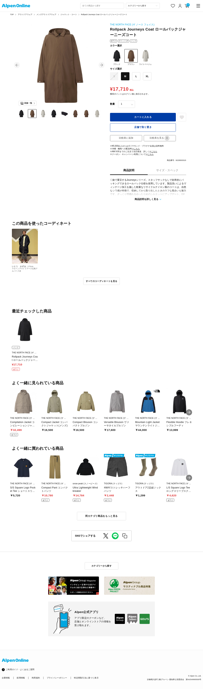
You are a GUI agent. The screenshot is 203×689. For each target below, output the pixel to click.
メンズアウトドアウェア (46, 14)
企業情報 (6, 678)
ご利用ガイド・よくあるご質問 (20, 669)
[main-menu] (198, 6)
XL (147, 76)
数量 (112, 104)
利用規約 (36, 678)
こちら (137, 149)
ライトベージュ (145, 57)
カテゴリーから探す (101, 566)
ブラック (117, 57)
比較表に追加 (126, 137)
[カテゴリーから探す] (143, 6)
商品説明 (128, 170)
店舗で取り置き (143, 127)
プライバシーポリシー (57, 678)
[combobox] (102, 6)
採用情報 (21, 678)
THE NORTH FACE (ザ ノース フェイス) (132, 24)
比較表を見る (159, 138)
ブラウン (131, 57)
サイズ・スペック (167, 170)
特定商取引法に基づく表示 (86, 678)
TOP (12, 14)
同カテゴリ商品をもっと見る (101, 516)
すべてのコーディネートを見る (101, 281)
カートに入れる (143, 117)
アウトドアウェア (25, 14)
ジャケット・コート (68, 14)
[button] (17, 65)
